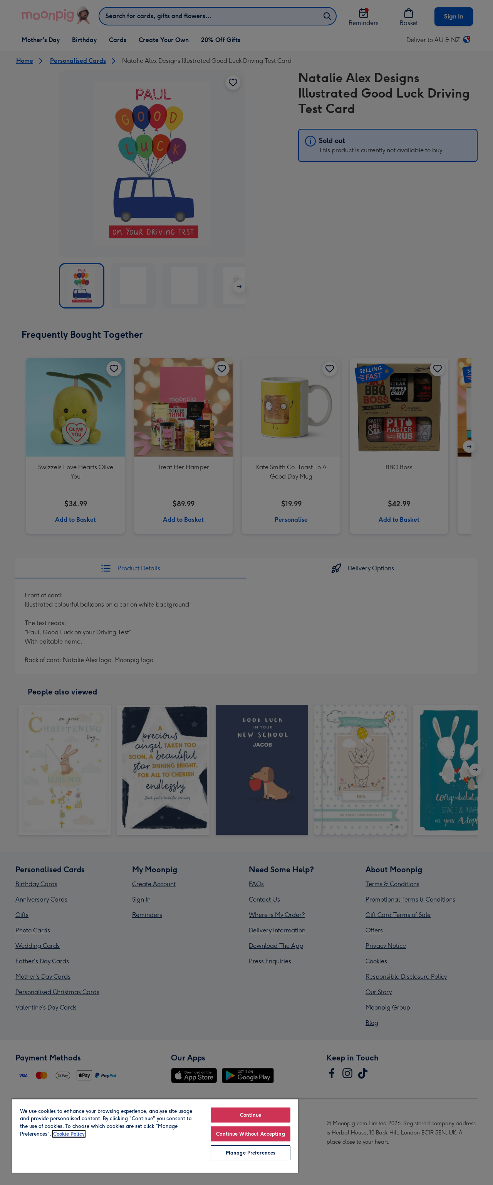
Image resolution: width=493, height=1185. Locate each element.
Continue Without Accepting (250, 1134)
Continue (251, 1115)
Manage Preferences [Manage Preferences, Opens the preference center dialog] (250, 1153)
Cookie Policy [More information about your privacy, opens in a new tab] (69, 1134)
